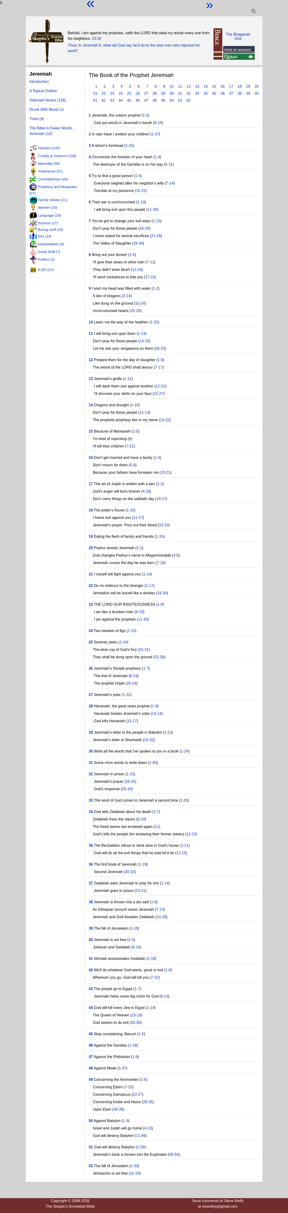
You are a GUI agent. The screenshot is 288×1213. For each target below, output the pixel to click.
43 (112, 100)
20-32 (130, 872)
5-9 (132, 465)
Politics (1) (46, 259)
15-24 (140, 303)
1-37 (155, 134)
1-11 (128, 379)
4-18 (146, 491)
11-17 (138, 518)
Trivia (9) (36, 119)
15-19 (136, 1015)
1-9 (160, 604)
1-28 (133, 1045)
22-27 (158, 394)
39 (248, 93)
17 (231, 86)
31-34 (134, 1173)
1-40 (153, 763)
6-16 (136, 947)
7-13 (160, 909)
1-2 (155, 288)
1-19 (142, 864)
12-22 (191, 834)
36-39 (118, 1109)
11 (180, 86)
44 (121, 100)
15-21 (140, 891)
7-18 (160, 563)
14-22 (165, 420)
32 (189, 93)
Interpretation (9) (51, 244)
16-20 (144, 228)
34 (206, 93)
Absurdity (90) (49, 163)
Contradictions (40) (53, 179)
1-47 (122, 1068)
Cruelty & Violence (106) (57, 156)
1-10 (141, 202)
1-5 (145, 115)
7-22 (155, 977)
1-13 (141, 334)
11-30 (152, 210)
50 (172, 100)
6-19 (158, 123)
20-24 (131, 683)
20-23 (160, 348)
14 (206, 86)
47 (146, 100)
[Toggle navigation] (253, 10)
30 (172, 93)
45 (129, 100)
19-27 (161, 499)
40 (257, 93)
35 (214, 93)
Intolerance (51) (50, 171)
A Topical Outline (43, 91)
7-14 (169, 183)
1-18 (134, 928)
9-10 (139, 612)
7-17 (158, 367)
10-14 (157, 714)
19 (248, 86)
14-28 (161, 917)
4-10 (148, 1128)
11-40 (143, 619)
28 (154, 93)
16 (222, 86)
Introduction (39, 82)
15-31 (141, 191)
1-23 (168, 732)
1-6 (137, 176)
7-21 (130, 446)
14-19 (144, 341)
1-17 (149, 586)
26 (138, 93)
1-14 (147, 574)
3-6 (175, 555)
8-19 (133, 676)
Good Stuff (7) (49, 252)
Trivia (72, 45)
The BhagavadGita (238, 36)
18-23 (163, 525)
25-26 (135, 311)
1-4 (157, 157)
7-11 (150, 262)
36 (222, 93)
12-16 (137, 270)
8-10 (141, 819)
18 (239, 86)
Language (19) (49, 215)
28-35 (148, 1102)
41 (95, 100)
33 (197, 93)
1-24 (184, 751)
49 (163, 100)
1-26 (184, 800)
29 (163, 93)
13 (197, 86)
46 (138, 100)
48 (154, 100)
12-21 (160, 386)
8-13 (164, 996)
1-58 (140, 1147)
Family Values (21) (52, 200)
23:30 (96, 38)
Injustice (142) (49, 148)
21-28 (156, 236)
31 (180, 93)
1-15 (156, 221)
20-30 (135, 1023)
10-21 (165, 472)
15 (214, 86)
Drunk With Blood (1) (46, 109)
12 (189, 86)
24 (121, 93)
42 (104, 100)
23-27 (137, 1094)
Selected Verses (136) (47, 100)
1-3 (159, 484)
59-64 (174, 1154)
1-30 (134, 1166)
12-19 (181, 853)
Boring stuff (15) (50, 230)
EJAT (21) (46, 269)
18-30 (162, 593)
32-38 (159, 657)
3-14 (126, 296)
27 (146, 93)
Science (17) (48, 223)
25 (129, 93)
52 (189, 100)
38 (239, 93)
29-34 (138, 243)
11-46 (141, 1136)
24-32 (149, 740)
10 (172, 86)
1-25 (129, 146)
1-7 (146, 668)
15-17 (132, 721)
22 (104, 93)
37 (231, 93)
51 (180, 100)
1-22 (126, 695)
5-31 (169, 164)
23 (112, 93)
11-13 (144, 412)
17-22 (150, 277)
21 (95, 93)
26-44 (127, 789)
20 (257, 86)
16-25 (130, 781)
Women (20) (47, 207)
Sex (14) (44, 236)
